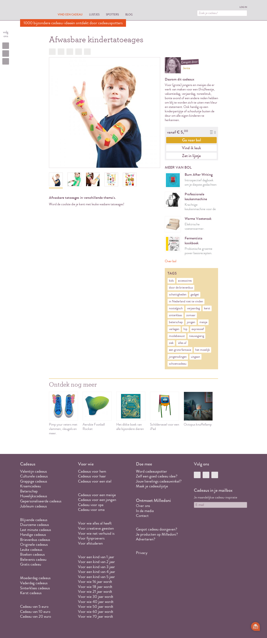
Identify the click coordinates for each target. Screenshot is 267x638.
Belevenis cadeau (33, 559)
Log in (243, 7)
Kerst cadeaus (31, 593)
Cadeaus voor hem (92, 471)
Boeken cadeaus (32, 554)
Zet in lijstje (191, 156)
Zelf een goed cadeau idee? (156, 476)
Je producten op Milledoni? (157, 534)
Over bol (170, 261)
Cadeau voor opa (90, 505)
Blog (129, 14)
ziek (171, 343)
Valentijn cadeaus (33, 471)
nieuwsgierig (196, 336)
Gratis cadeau (30, 564)
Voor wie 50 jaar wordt (95, 606)
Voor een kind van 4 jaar (96, 572)
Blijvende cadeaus (33, 520)
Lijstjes (94, 14)
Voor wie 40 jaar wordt (96, 602)
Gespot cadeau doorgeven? (156, 529)
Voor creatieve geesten (96, 528)
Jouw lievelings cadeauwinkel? (159, 481)
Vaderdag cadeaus (34, 583)
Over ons (143, 506)
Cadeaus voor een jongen (97, 500)
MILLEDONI (33, 11)
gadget (195, 294)
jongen (191, 322)
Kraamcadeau (30, 486)
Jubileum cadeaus (33, 506)
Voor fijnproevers (91, 538)
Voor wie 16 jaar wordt (95, 581)
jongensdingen (178, 357)
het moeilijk (202, 350)
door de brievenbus (181, 287)
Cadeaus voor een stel (94, 481)
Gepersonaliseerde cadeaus (40, 501)
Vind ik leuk (191, 148)
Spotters (112, 14)
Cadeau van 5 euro (34, 606)
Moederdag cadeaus (35, 578)
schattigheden (177, 294)
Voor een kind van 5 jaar (96, 577)
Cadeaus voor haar (92, 476)
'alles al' (182, 343)
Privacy (141, 553)
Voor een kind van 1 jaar (96, 557)
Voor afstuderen (90, 543)
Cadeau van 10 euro (35, 611)
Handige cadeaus (33, 534)
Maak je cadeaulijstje (152, 486)
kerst (207, 308)
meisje (203, 322)
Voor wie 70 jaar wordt (95, 616)
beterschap (176, 322)
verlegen (174, 329)
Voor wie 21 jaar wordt (95, 591)
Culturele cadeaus (34, 476)
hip (185, 329)
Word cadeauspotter (151, 471)
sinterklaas (175, 315)
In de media (145, 511)
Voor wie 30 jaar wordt (95, 596)
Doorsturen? (87, 51)
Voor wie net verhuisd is (96, 533)
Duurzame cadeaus (34, 525)
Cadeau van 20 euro (35, 616)
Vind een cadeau (70, 14)
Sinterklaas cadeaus (35, 588)
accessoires (185, 280)
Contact (142, 516)
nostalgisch (176, 308)
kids (171, 280)
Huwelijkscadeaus (33, 496)
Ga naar (191, 140)
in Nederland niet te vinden (186, 301)
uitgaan (195, 357)
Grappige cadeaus (33, 481)
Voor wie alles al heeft (95, 523)
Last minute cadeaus (35, 530)
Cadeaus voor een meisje (97, 495)
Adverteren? (145, 539)
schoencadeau (177, 363)
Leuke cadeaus (31, 549)
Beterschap (29, 491)
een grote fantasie (180, 350)
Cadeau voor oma (91, 510)
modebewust (177, 336)
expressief (198, 329)
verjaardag (193, 308)
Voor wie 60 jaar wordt (95, 611)
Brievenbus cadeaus (35, 540)
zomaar (190, 315)
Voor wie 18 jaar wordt (95, 587)
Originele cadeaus (34, 544)
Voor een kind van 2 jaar (96, 562)
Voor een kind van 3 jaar (96, 567)
